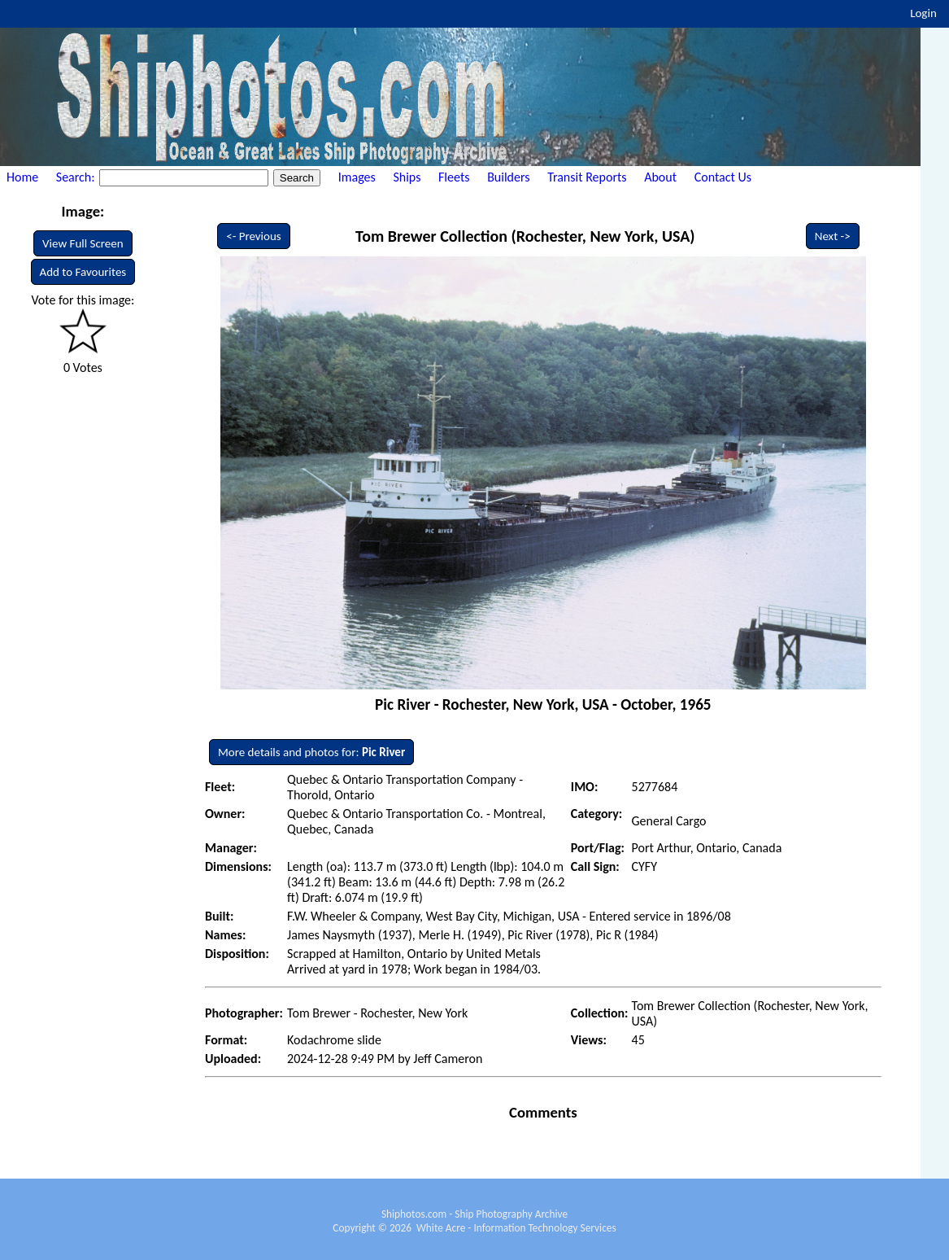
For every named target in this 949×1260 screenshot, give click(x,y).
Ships (406, 177)
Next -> (833, 236)
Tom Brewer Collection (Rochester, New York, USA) (525, 236)
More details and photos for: (311, 752)
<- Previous (253, 236)
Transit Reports (586, 177)
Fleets (453, 177)
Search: (77, 177)
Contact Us (722, 177)
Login (923, 13)
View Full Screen (83, 243)
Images (357, 177)
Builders (508, 177)
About (660, 177)
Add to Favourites (83, 272)
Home (22, 177)
